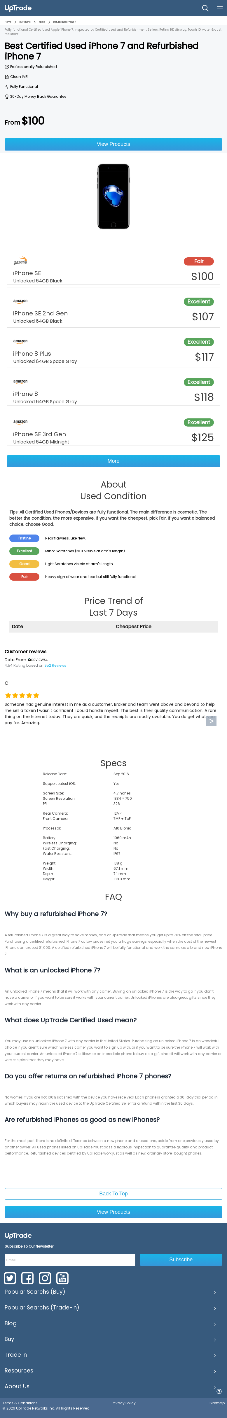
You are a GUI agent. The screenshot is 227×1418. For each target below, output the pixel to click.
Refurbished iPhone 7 (64, 22)
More (113, 461)
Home (8, 22)
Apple (42, 22)
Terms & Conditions (20, 1402)
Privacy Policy (124, 1402)
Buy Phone (25, 22)
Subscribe (181, 1259)
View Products (113, 144)
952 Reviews (55, 665)
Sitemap (217, 1402)
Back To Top (113, 1194)
